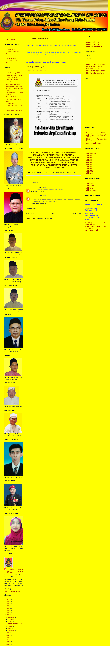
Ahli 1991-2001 (91, 153)
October (10, 621)
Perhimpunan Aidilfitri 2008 (14, 105)
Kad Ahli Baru (10, 103)
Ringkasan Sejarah (12, 56)
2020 (8, 599)
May (9, 628)
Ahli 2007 (89, 166)
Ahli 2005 (89, 162)
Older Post (77, 213)
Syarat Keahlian (11, 58)
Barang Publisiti (11, 97)
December (11, 617)
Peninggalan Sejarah (12, 51)
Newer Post (30, 213)
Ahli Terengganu (92, 190)
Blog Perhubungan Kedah (95, 71)
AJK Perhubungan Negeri (14, 63)
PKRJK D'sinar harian (12, 77)
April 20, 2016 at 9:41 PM (38, 192)
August (10, 626)
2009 (8, 639)
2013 (8, 615)
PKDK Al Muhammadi (94, 66)
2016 (8, 608)
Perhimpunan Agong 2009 (95, 133)
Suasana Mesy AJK (12, 108)
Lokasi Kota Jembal (12, 79)
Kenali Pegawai (11, 49)
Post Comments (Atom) (44, 218)
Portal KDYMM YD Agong (95, 64)
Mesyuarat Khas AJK (93, 143)
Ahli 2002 (89, 156)
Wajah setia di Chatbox (13, 84)
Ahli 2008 (89, 169)
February (11, 630)
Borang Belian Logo (93, 44)
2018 (8, 603)
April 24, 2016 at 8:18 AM (38, 203)
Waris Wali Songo (11, 82)
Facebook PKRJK (92, 68)
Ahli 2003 (89, 158)
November (11, 619)
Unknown (41, 187)
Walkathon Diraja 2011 (13, 73)
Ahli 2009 (89, 171)
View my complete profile (12, 591)
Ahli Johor (89, 188)
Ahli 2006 (89, 164)
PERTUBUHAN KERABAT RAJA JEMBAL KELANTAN (15, 571)
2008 (8, 642)
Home (53, 213)
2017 (8, 606)
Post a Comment (31, 208)
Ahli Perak (90, 186)
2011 (8, 635)
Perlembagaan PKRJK (94, 46)
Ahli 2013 (89, 173)
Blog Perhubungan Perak (95, 73)
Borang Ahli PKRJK (93, 42)
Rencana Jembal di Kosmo (14, 75)
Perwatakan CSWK (12, 60)
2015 (8, 610)
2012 (8, 633)
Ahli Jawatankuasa (12, 54)
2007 (8, 644)
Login (7, 37)
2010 (8, 637)
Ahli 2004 (89, 160)
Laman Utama (10, 39)
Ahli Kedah (90, 184)
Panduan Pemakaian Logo (14, 86)
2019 (8, 601)
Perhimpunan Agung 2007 (14, 110)
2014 (8, 612)
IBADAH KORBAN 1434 (15, 624)
